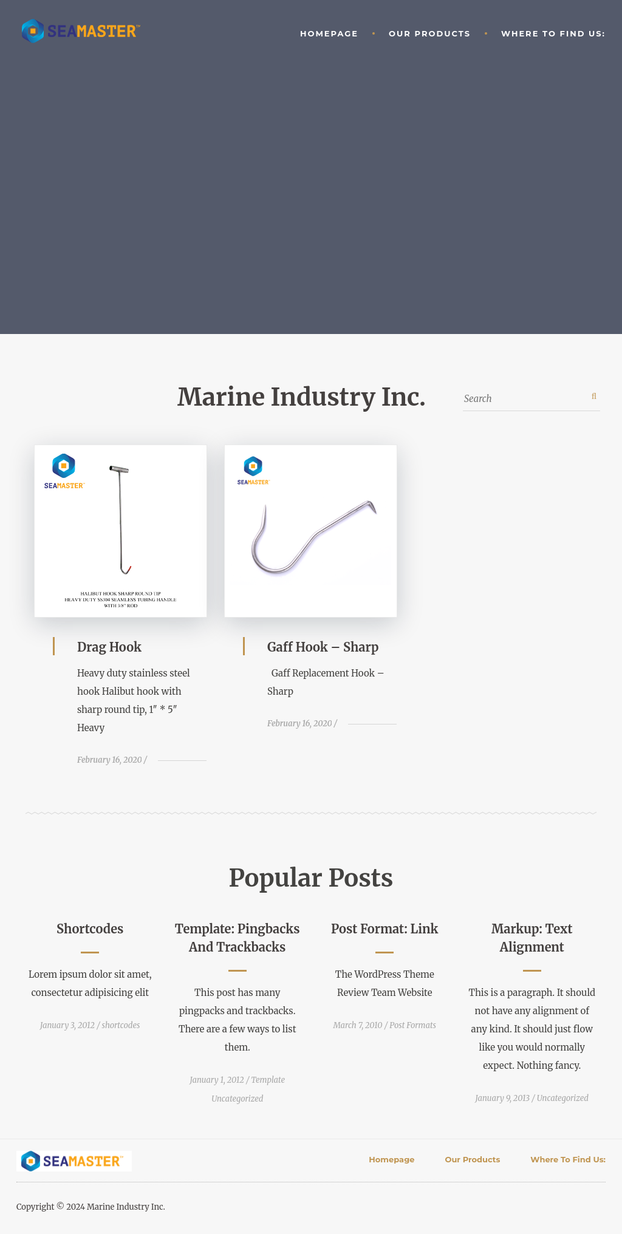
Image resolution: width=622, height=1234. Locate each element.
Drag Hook (109, 647)
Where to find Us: (553, 33)
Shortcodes (89, 928)
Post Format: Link (384, 928)
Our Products (430, 33)
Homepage (329, 33)
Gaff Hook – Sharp (323, 647)
